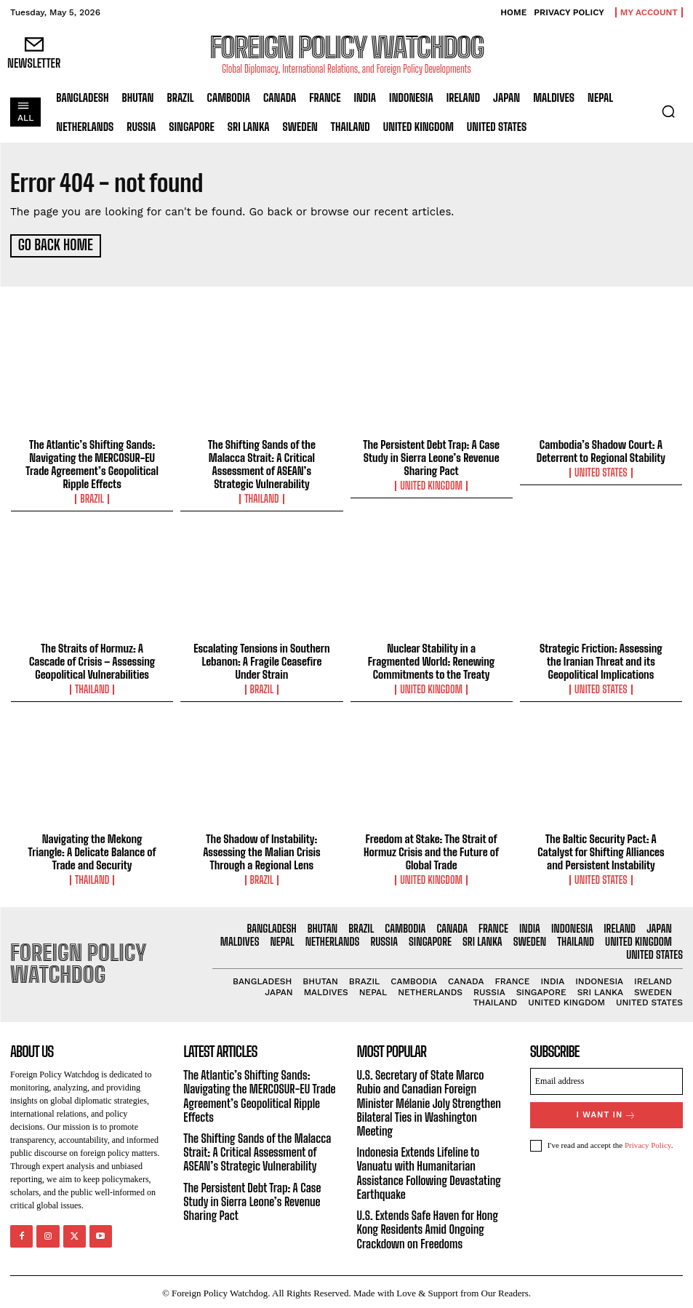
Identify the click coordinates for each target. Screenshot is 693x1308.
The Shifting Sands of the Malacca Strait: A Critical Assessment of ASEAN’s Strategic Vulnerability (262, 462)
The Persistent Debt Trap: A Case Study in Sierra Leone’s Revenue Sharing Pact (431, 455)
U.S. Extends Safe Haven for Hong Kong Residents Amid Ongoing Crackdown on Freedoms (427, 1227)
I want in (606, 1112)
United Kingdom (431, 484)
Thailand (261, 497)
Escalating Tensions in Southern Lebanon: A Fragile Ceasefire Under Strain (261, 659)
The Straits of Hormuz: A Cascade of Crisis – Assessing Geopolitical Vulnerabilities (92, 659)
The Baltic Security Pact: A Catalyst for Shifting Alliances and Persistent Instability (600, 849)
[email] (606, 1079)
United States (601, 471)
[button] (668, 111)
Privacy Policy (648, 1142)
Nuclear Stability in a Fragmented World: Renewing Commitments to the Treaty (431, 659)
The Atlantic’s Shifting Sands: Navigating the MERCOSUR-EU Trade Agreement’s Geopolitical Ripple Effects (91, 462)
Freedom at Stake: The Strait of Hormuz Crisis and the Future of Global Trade (431, 849)
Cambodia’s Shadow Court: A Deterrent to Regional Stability (601, 449)
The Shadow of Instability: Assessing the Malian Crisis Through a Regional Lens (261, 849)
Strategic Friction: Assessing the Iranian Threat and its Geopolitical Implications (601, 659)
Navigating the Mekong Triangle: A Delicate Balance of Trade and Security (92, 849)
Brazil (92, 497)
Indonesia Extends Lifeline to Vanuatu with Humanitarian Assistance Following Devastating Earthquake (429, 1171)
